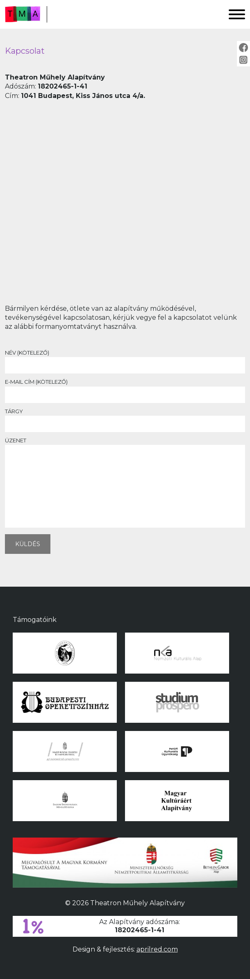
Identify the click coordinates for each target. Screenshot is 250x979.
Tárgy (125, 417)
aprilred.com (157, 949)
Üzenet (125, 484)
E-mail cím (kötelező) (125, 387)
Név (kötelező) (125, 358)
